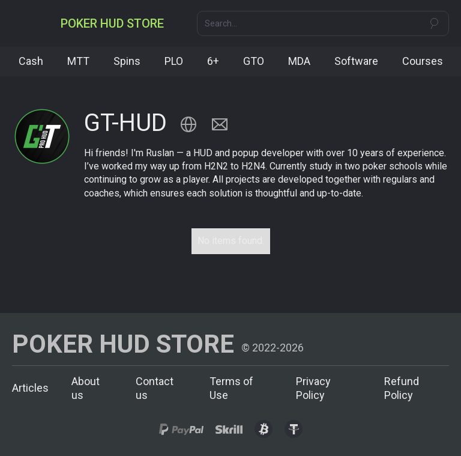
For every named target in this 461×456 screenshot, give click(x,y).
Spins (126, 61)
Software (356, 61)
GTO (253, 61)
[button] (23, 23)
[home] (112, 23)
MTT (78, 61)
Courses (422, 61)
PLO (173, 61)
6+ (213, 61)
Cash (31, 61)
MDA (299, 61)
